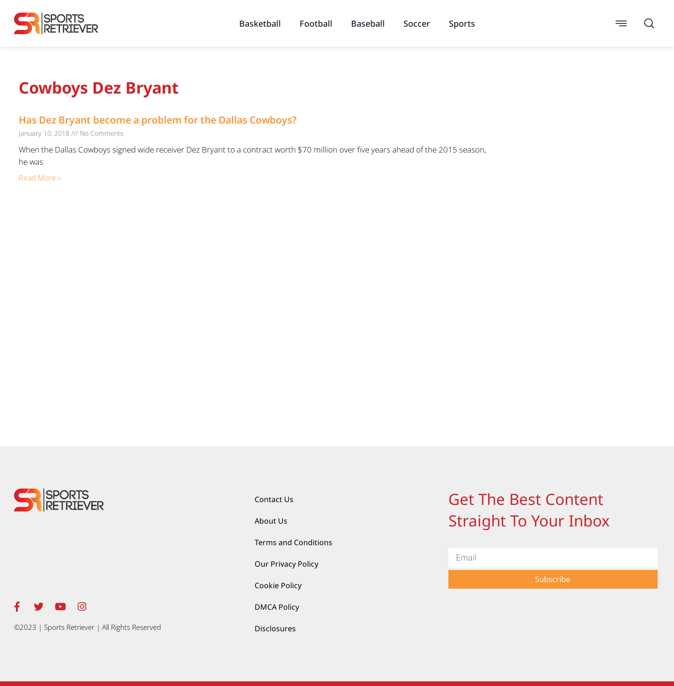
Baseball (368, 23)
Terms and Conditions (293, 542)
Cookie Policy (278, 585)
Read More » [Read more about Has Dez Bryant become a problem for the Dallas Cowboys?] (40, 178)
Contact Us (274, 499)
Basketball (260, 23)
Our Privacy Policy (286, 564)
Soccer (416, 23)
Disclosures (275, 628)
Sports (462, 23)
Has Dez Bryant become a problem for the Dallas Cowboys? (158, 119)
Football (316, 23)
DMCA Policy (277, 607)
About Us (271, 521)
